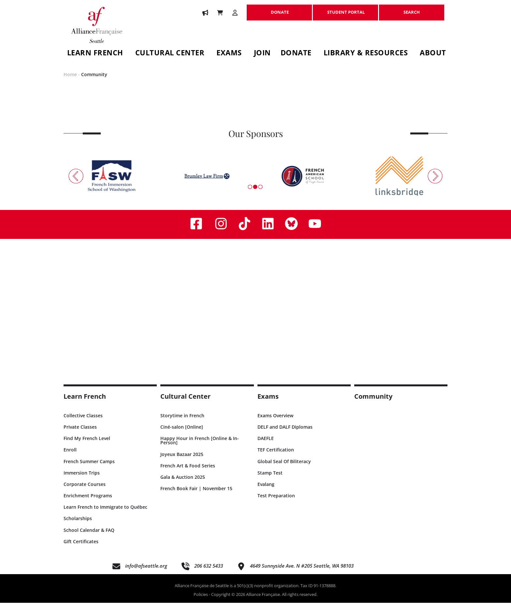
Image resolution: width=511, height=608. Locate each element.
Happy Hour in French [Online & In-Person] (199, 446)
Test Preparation (276, 501)
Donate (296, 53)
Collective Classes (83, 421)
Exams (229, 53)
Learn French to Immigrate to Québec (105, 512)
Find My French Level (87, 444)
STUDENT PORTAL (345, 9)
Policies (201, 600)
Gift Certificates (81, 547)
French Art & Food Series (187, 471)
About (433, 53)
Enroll (70, 455)
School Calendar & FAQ (89, 535)
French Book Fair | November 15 (196, 494)
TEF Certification (275, 455)
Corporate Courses (85, 489)
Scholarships (78, 524)
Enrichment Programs (88, 501)
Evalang (265, 489)
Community (94, 80)
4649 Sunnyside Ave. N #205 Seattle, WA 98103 (302, 571)
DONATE (279, 9)
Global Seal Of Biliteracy (284, 466)
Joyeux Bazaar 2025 (181, 459)
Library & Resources (366, 53)
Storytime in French (182, 421)
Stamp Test (270, 478)
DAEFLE (265, 444)
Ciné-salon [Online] (181, 432)
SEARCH (411, 9)
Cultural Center (170, 53)
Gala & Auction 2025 (182, 482)
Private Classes (80, 432)
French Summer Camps (89, 466)
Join (262, 53)
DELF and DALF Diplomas (285, 432)
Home (70, 80)
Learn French (95, 53)
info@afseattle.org (146, 571)
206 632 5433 (208, 571)
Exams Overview (275, 421)
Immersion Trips (82, 478)
